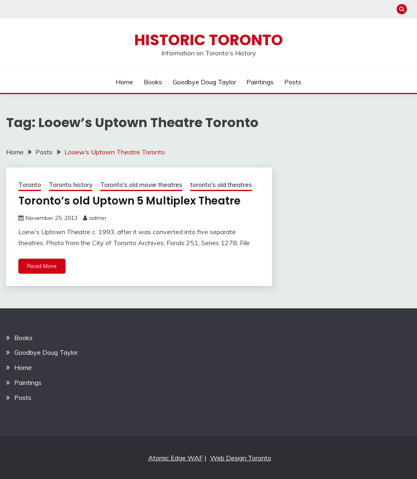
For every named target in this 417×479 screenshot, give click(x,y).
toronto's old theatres (221, 185)
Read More (42, 266)
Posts (292, 82)
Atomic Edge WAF (175, 458)
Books (153, 82)
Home (124, 82)
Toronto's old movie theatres (141, 185)
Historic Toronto (208, 40)
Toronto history (70, 185)
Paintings (260, 82)
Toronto (29, 185)
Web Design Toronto (240, 458)
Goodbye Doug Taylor (204, 82)
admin (97, 218)
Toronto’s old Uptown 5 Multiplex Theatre (129, 200)
